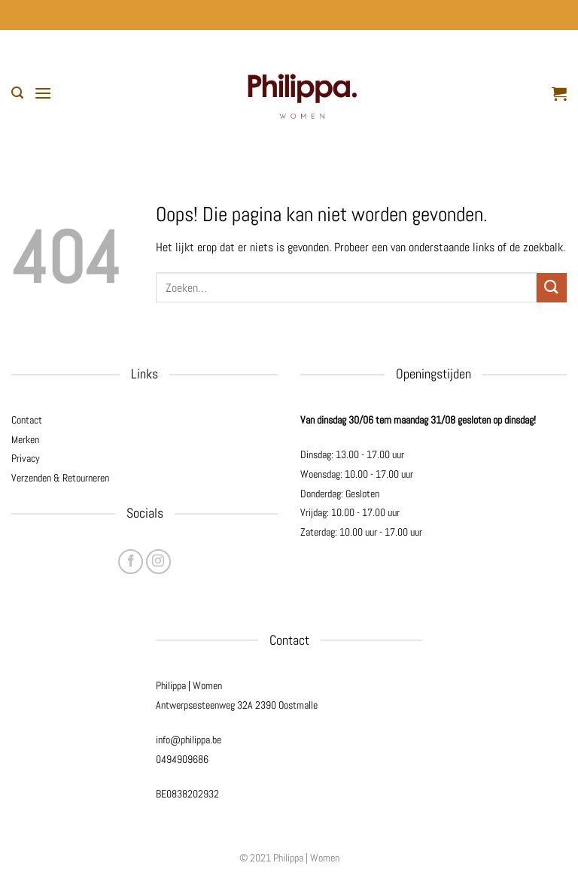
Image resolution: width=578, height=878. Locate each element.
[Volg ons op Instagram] (158, 561)
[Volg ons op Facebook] (130, 561)
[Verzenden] (552, 287)
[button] (17, 93)
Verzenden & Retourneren (60, 478)
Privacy (25, 458)
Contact (26, 420)
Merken (25, 439)
